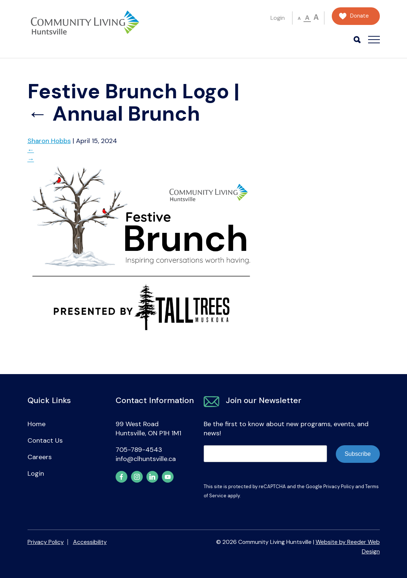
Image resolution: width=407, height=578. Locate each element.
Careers (40, 457)
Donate (359, 15)
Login (277, 18)
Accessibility (90, 542)
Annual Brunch (114, 113)
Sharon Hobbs (49, 140)
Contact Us (45, 440)
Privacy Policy (338, 486)
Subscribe (358, 454)
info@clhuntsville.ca (146, 458)
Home (37, 424)
